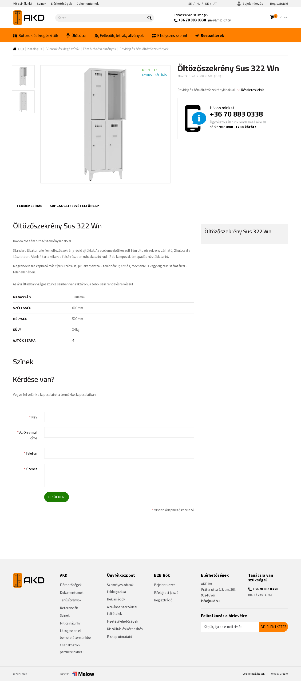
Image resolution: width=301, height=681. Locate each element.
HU (199, 3)
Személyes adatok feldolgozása (120, 588)
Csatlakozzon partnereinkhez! (71, 648)
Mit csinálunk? (70, 623)
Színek (65, 615)
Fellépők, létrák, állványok (119, 35)
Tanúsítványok (70, 600)
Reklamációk (116, 599)
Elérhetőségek (71, 585)
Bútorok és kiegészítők (35, 35)
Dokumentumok (71, 592)
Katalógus (34, 49)
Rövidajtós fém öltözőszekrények (144, 49)
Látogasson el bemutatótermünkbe (75, 634)
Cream (284, 673)
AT (215, 3)
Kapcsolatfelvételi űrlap (74, 205)
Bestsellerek (209, 35)
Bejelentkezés (250, 3)
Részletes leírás (251, 90)
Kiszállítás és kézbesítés (125, 629)
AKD (21, 49)
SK (190, 3)
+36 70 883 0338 (190, 20)
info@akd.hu (210, 601)
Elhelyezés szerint (169, 35)
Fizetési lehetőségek (122, 621)
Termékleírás (29, 205)
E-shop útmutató (119, 636)
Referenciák (69, 608)
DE (207, 3)
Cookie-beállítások (253, 673)
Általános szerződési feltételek (122, 610)
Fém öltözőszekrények (99, 49)
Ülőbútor (76, 35)
